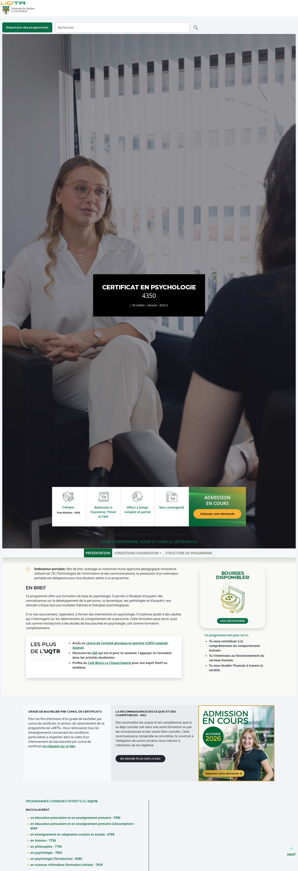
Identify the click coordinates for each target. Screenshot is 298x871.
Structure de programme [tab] (189, 553)
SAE (94, 653)
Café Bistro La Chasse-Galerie (109, 663)
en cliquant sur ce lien (59, 746)
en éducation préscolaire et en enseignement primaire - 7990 (75, 818)
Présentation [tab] (98, 553)
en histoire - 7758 (43, 840)
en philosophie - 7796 (46, 846)
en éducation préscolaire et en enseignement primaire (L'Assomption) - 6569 (82, 826)
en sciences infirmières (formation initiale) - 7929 (66, 865)
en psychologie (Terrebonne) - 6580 (56, 859)
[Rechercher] (122, 27)
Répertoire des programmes (27, 27)
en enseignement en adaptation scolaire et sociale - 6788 (72, 834)
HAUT (291, 853)
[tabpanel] (149, 627)
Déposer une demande (217, 514)
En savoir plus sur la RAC (140, 758)
